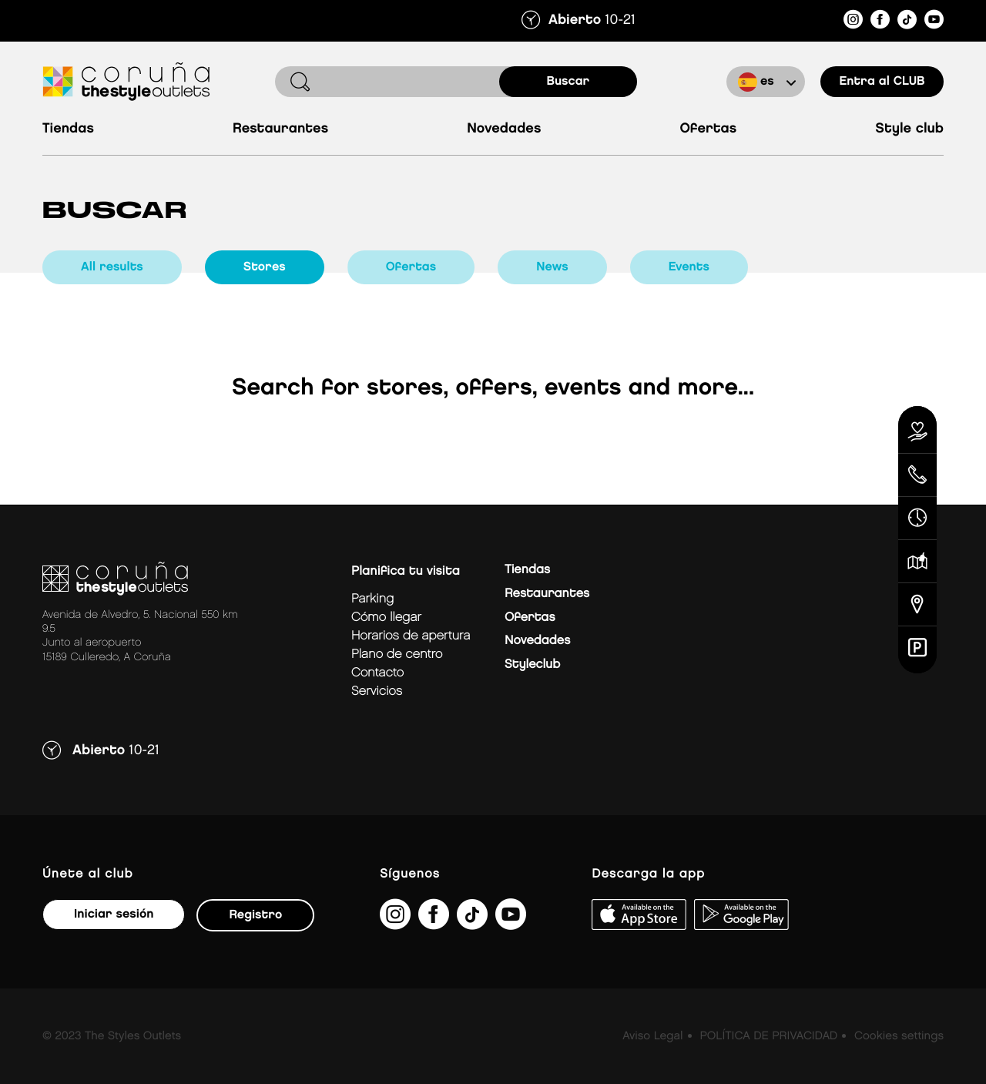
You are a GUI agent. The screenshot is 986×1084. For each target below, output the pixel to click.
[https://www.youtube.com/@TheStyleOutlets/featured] (934, 22)
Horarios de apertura (410, 636)
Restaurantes (280, 129)
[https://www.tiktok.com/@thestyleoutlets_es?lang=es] (907, 22)
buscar (568, 81)
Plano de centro (396, 654)
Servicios (376, 691)
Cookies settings (899, 1036)
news (552, 267)
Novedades (504, 129)
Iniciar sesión (113, 914)
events (689, 267)
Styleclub (532, 664)
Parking (372, 599)
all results (112, 267)
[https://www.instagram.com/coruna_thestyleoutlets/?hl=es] (853, 22)
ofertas (411, 267)
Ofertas (707, 129)
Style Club (909, 129)
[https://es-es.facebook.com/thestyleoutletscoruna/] (880, 22)
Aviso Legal (652, 1036)
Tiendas (68, 129)
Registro (255, 915)
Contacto (377, 673)
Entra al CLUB (881, 81)
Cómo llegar (386, 617)
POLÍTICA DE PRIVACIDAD (768, 1036)
